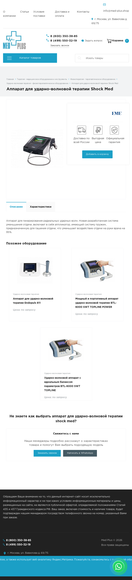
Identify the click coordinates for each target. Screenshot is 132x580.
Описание (16, 207)
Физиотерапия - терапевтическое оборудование (92, 79)
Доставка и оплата (62, 14)
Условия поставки (39, 14)
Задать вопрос (94, 41)
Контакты (83, 12)
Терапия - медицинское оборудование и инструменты (42, 79)
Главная (10, 79)
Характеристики (40, 207)
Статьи (24, 12)
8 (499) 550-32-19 (63, 41)
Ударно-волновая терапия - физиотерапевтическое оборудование (37, 83)
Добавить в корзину (97, 154)
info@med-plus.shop (116, 11)
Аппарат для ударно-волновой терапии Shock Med (94, 83)
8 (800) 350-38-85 (64, 36)
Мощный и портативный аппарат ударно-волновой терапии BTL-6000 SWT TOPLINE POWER (96, 303)
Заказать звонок (59, 46)
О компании (9, 14)
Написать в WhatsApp (80, 453)
